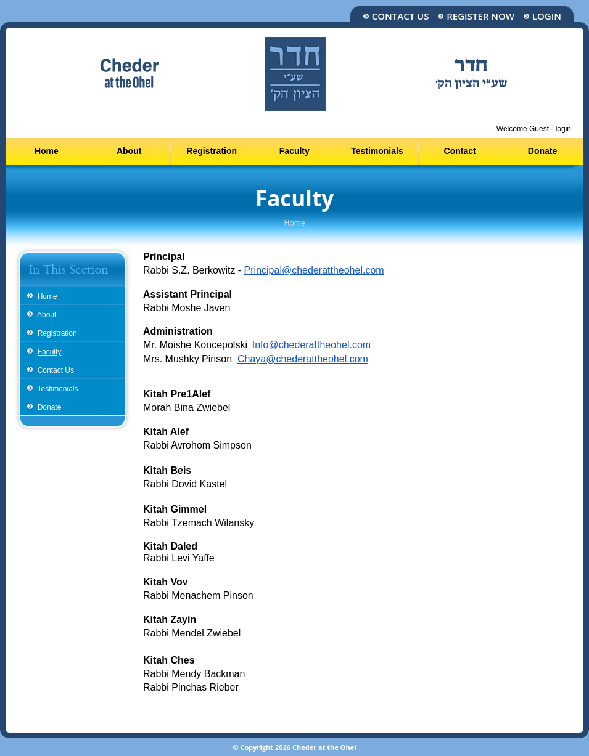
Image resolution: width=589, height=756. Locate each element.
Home (47, 151)
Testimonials (377, 151)
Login (542, 16)
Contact (460, 151)
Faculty (294, 151)
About (129, 151)
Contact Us (396, 16)
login (563, 128)
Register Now (475, 16)
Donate (542, 151)
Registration (211, 151)
